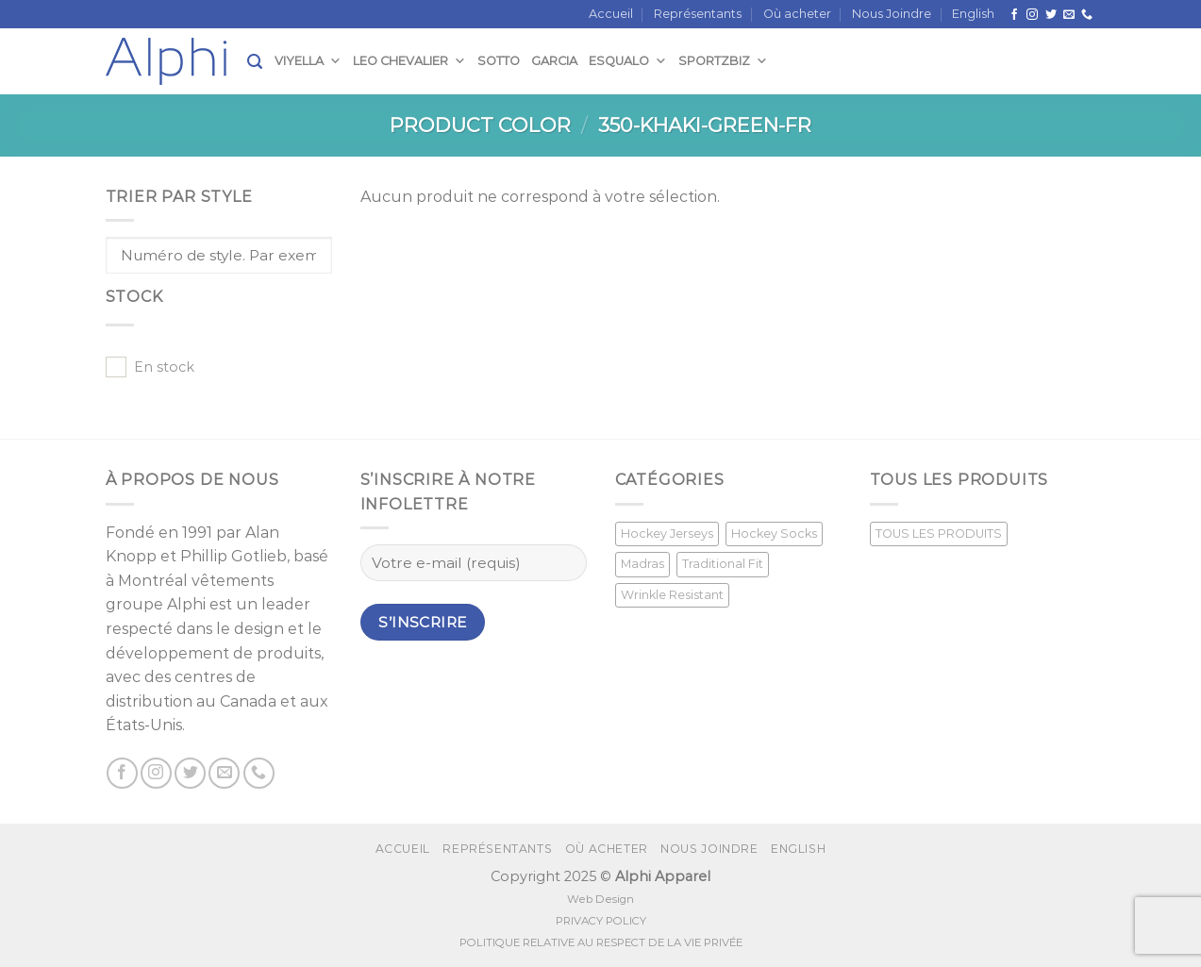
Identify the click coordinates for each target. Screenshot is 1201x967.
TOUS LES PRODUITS (939, 533)
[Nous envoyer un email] (1069, 15)
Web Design (600, 899)
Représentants (698, 14)
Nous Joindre (891, 14)
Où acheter (797, 14)
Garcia (554, 61)
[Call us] (1087, 15)
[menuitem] (973, 14)
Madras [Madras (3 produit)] (642, 564)
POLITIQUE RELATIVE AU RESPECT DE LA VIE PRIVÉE (600, 942)
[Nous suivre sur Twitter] (1051, 15)
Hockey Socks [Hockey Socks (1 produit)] (774, 533)
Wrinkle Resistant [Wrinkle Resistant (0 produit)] (672, 595)
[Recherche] (254, 61)
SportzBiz (723, 61)
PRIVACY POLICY (601, 920)
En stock (164, 366)
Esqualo (628, 61)
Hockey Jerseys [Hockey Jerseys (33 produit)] (667, 533)
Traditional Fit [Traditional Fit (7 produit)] (722, 564)
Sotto (498, 61)
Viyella (308, 61)
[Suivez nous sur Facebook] (1014, 15)
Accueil (611, 14)
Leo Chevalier (409, 61)
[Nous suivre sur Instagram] (1032, 15)
